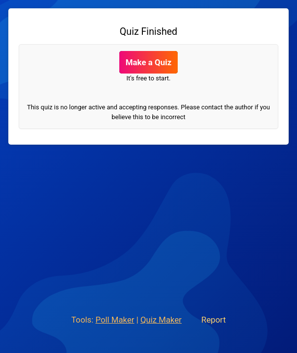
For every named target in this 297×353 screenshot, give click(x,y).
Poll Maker (114, 320)
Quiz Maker (161, 320)
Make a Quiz (149, 62)
